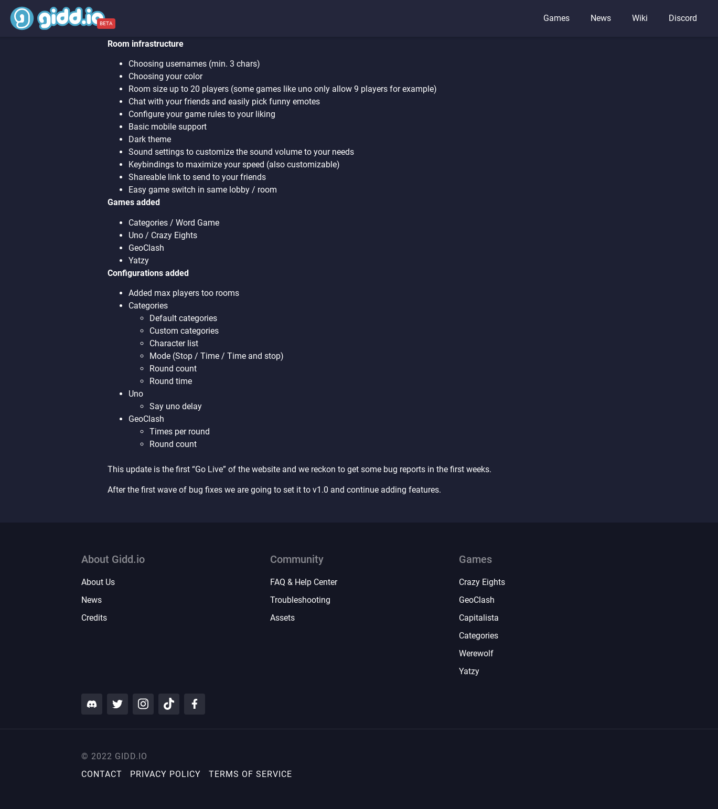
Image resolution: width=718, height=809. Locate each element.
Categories (478, 636)
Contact (101, 774)
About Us (98, 582)
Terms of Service (250, 774)
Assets (282, 618)
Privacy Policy (165, 774)
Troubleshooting (300, 600)
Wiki (640, 18)
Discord (683, 18)
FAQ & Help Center (303, 582)
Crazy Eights (482, 582)
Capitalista (479, 618)
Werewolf (476, 653)
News (601, 18)
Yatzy (469, 671)
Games (556, 18)
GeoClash (477, 600)
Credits (94, 618)
